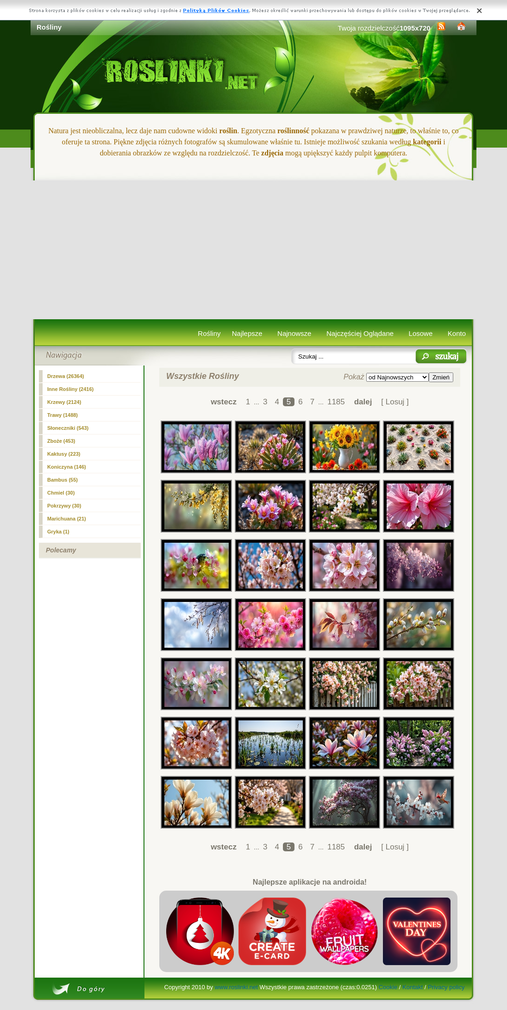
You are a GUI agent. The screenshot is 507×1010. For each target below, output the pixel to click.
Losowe (421, 333)
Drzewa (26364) (65, 376)
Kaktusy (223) (64, 454)
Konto (457, 333)
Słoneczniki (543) (67, 428)
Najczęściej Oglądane (360, 333)
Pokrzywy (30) (64, 505)
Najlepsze (247, 333)
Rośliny (209, 333)
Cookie (388, 987)
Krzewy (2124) (64, 402)
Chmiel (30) (61, 493)
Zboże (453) (61, 441)
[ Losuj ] (395, 401)
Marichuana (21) (66, 518)
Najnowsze (294, 333)
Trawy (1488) (62, 415)
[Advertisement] (253, 250)
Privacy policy (446, 987)
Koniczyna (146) (66, 467)
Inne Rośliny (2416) (70, 389)
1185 (336, 401)
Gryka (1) (58, 531)
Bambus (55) (62, 480)
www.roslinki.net (236, 987)
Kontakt (412, 987)
